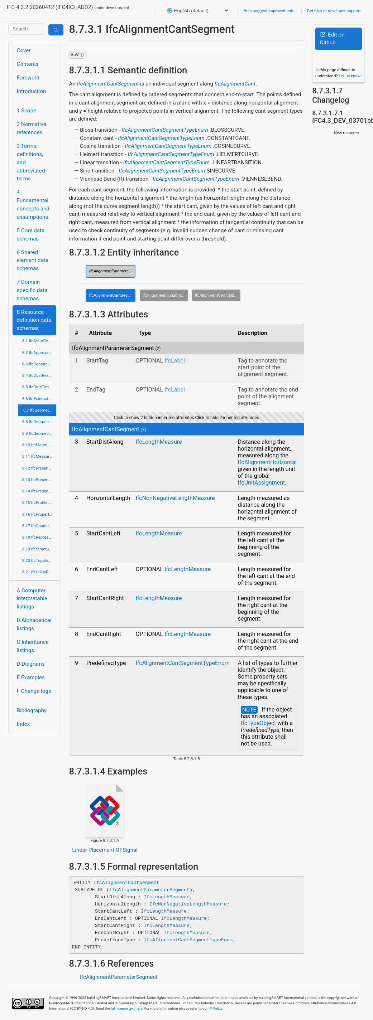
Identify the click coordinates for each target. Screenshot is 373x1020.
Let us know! (350, 75)
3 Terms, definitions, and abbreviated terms (31, 162)
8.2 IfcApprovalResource (39, 352)
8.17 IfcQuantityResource (39, 525)
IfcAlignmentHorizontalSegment (165, 295)
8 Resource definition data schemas (34, 320)
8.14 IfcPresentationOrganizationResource (39, 491)
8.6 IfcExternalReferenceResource (39, 398)
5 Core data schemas (31, 234)
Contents (28, 64)
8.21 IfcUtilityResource (39, 571)
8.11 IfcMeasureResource (39, 456)
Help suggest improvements (268, 10)
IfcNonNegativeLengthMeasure (175, 498)
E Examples (31, 677)
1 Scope (27, 110)
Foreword (28, 77)
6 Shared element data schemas (32, 260)
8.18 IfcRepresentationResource (39, 537)
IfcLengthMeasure (159, 441)
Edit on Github (332, 38)
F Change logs (34, 691)
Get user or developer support (334, 10)
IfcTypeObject (258, 723)
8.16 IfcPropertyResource (39, 514)
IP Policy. (216, 1008)
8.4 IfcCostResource (39, 375)
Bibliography (32, 710)
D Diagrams (31, 664)
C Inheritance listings (33, 646)
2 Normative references (32, 128)
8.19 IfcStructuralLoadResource (39, 549)
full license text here (127, 1008)
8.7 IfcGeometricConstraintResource (40, 410)
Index (23, 724)
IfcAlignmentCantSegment (108, 84)
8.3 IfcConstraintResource (39, 363)
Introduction (31, 91)
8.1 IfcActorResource (39, 340)
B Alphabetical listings (34, 624)
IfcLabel (174, 360)
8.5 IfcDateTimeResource (39, 386)
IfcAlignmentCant (235, 84)
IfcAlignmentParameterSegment (112, 270)
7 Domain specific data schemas (32, 290)
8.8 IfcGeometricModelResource (39, 421)
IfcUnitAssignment (261, 482)
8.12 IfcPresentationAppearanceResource (39, 468)
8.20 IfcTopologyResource (39, 560)
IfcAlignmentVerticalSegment (218, 295)
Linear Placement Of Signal (105, 850)
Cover (24, 50)
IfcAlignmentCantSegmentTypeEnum (165, 130)
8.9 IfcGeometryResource (39, 433)
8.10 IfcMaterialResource (39, 444)
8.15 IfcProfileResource (39, 502)
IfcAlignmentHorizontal (267, 462)
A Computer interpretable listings (32, 598)
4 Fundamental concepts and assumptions (33, 204)
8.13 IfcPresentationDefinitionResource (39, 479)
